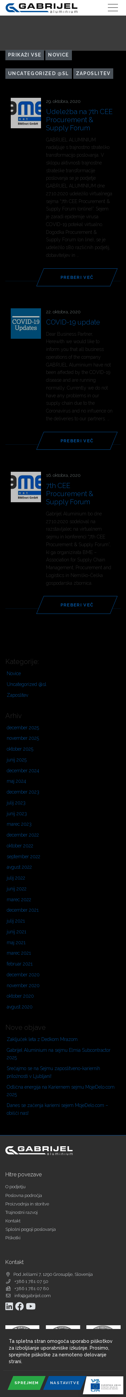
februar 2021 (20, 964)
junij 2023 (17, 813)
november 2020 (23, 985)
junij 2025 (17, 759)
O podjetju (15, 1186)
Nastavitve (64, 1382)
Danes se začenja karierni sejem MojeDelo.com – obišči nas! (57, 1109)
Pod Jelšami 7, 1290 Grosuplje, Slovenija (53, 1274)
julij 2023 (16, 802)
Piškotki (12, 1237)
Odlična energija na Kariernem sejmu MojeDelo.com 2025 (61, 1090)
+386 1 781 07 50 (31, 1281)
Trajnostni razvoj (21, 1212)
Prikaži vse (24, 55)
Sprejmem (26, 1382)
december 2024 (23, 770)
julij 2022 (16, 878)
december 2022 (23, 835)
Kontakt (12, 1220)
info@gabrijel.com (32, 1295)
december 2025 (23, 727)
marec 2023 (19, 824)
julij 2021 (16, 921)
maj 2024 (16, 781)
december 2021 (23, 910)
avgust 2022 (19, 867)
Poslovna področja (23, 1195)
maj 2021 (16, 942)
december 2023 (23, 792)
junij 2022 (17, 888)
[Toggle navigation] (113, 8)
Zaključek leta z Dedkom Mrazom (42, 1039)
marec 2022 (19, 899)
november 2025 (23, 738)
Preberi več (76, 277)
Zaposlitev (93, 73)
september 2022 (23, 856)
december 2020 (23, 974)
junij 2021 (16, 931)
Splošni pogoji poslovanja (30, 1229)
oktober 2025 (20, 749)
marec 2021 (19, 953)
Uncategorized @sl (38, 73)
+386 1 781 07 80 (31, 1288)
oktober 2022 (20, 845)
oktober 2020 (20, 996)
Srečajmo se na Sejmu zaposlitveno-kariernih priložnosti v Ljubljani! (53, 1072)
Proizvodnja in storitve (27, 1203)
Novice (58, 55)
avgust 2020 (20, 1007)
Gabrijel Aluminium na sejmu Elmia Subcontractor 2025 (59, 1054)
